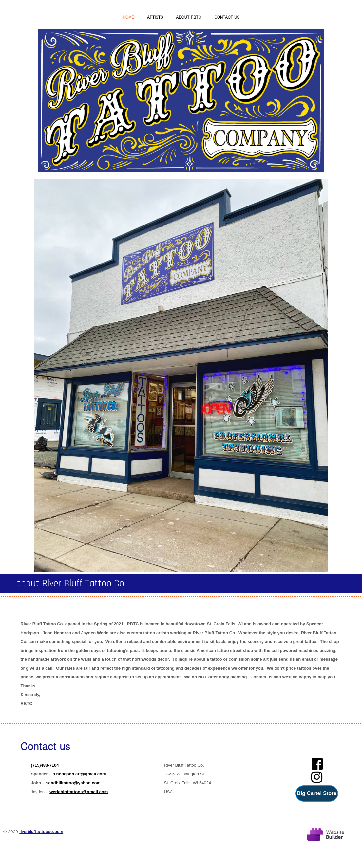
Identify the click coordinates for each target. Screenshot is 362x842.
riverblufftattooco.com (41, 831)
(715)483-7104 (45, 765)
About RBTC (188, 17)
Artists (155, 17)
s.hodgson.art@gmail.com (79, 774)
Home (128, 17)
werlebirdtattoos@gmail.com (78, 791)
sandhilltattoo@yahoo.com (73, 782)
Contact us (226, 17)
